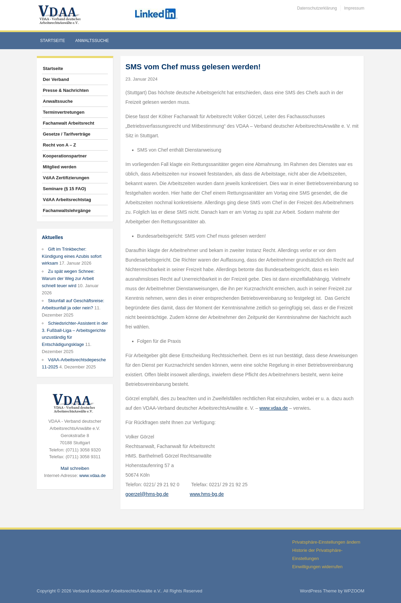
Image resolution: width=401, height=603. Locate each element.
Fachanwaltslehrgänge (67, 210)
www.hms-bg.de (207, 494)
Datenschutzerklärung (317, 8)
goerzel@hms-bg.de (147, 494)
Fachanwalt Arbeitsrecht (69, 123)
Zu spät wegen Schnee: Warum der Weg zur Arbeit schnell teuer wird (68, 278)
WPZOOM (354, 590)
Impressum (354, 8)
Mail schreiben (74, 468)
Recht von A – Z (59, 145)
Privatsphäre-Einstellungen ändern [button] (326, 542)
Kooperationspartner (65, 155)
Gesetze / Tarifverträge (66, 134)
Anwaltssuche (92, 40)
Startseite (52, 40)
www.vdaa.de (92, 475)
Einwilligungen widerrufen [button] (317, 566)
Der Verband (56, 79)
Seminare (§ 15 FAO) (64, 188)
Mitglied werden (59, 166)
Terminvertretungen (64, 112)
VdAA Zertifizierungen (66, 177)
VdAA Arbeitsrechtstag (67, 199)
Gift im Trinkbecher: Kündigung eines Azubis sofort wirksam (72, 256)
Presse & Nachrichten (66, 90)
